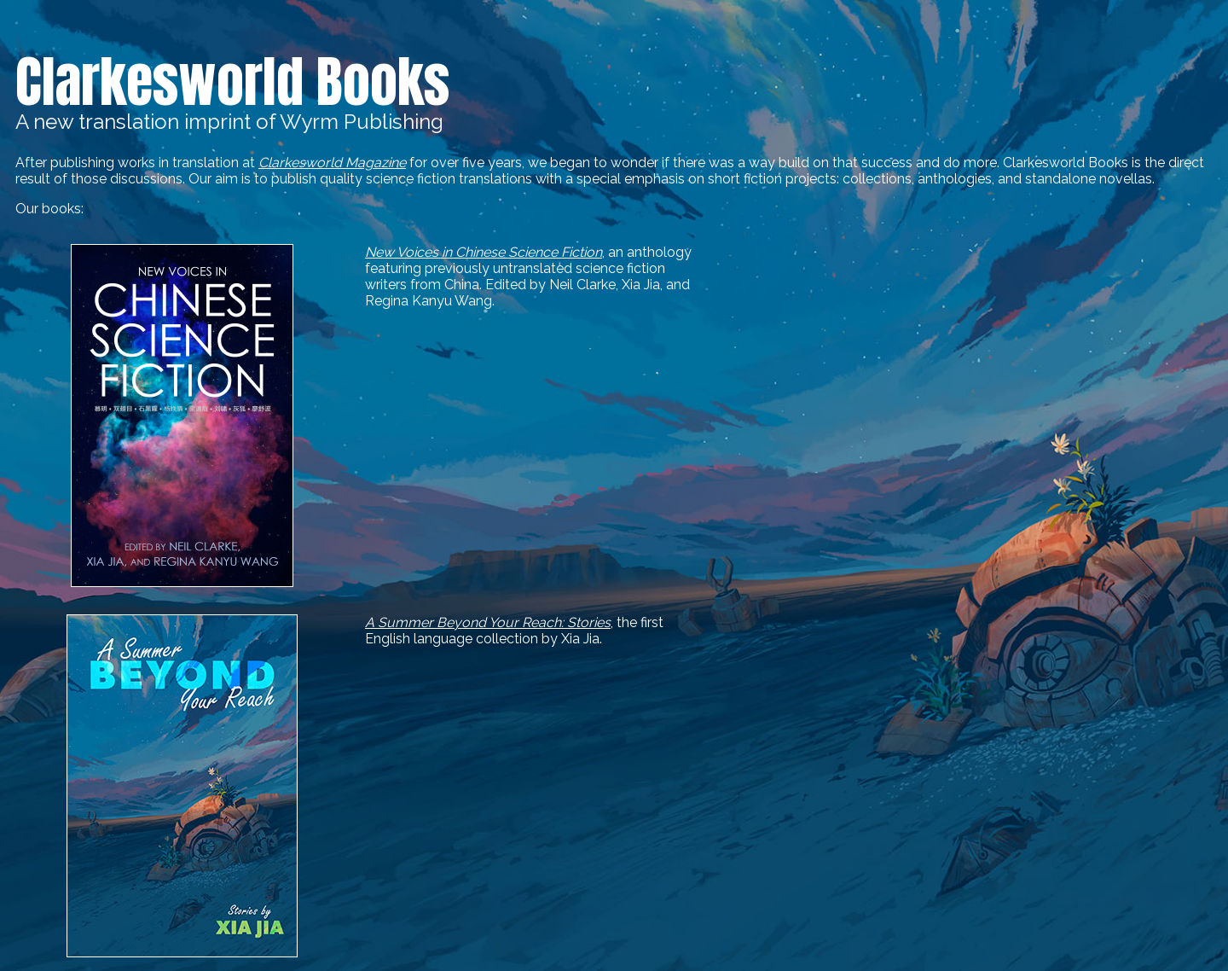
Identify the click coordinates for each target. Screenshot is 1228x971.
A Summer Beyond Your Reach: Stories (488, 622)
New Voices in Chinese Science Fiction (483, 252)
